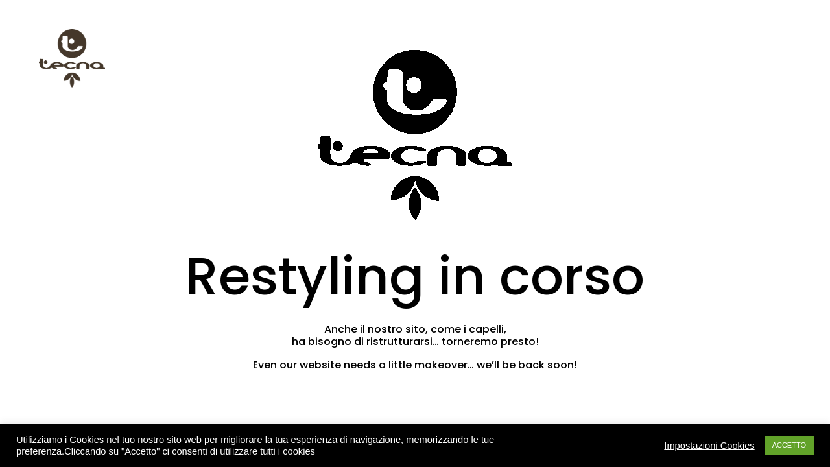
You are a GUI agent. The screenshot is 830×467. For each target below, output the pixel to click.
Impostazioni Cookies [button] (709, 445)
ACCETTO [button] (789, 445)
